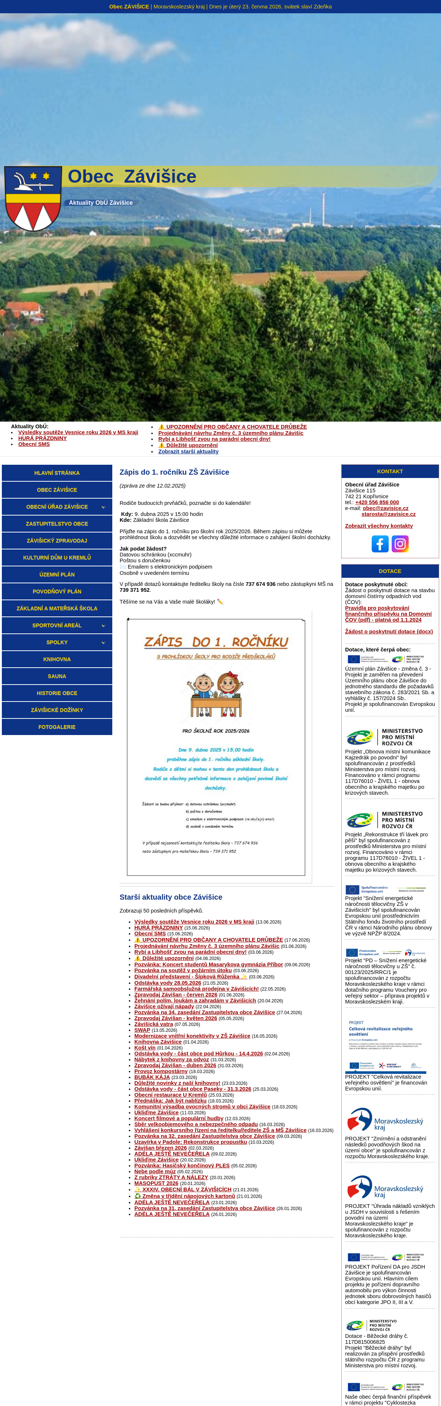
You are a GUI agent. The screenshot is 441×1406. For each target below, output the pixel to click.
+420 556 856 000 (377, 502)
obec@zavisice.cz (386, 508)
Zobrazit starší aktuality (188, 451)
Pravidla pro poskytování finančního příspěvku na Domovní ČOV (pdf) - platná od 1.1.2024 (388, 614)
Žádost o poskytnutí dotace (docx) (389, 632)
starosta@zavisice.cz (388, 514)
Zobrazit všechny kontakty (379, 526)
